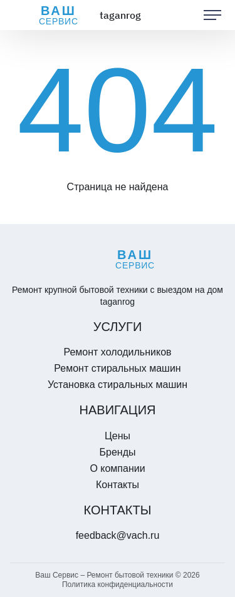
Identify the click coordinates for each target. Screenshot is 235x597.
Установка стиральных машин (117, 384)
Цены (117, 436)
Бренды (118, 452)
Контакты (117, 484)
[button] (212, 15)
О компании (117, 468)
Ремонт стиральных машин (117, 368)
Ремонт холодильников (117, 352)
